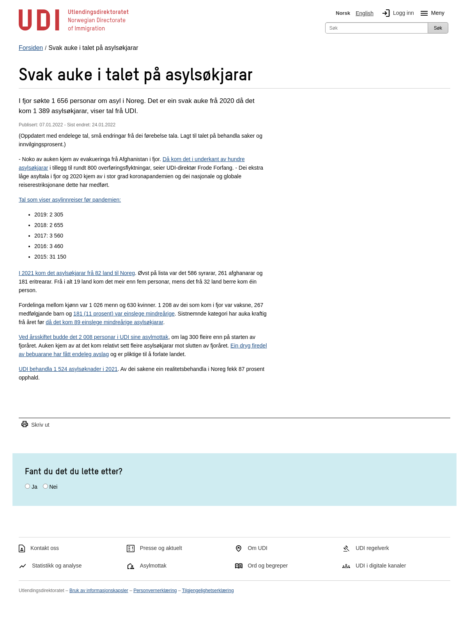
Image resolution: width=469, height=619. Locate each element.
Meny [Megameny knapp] (430, 13)
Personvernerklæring (155, 590)
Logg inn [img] (396, 13)
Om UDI (257, 548)
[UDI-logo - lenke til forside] (74, 31)
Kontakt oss (44, 548)
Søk (438, 28)
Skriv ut (35, 424)
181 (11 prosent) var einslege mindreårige (124, 313)
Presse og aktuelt (161, 548)
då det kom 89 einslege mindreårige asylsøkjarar (104, 322)
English (364, 13)
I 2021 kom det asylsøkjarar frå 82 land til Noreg (77, 273)
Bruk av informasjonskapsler (98, 590)
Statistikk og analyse (57, 565)
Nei (53, 487)
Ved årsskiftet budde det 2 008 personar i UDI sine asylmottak (93, 337)
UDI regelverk (372, 548)
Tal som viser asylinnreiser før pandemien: (70, 200)
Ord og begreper (268, 565)
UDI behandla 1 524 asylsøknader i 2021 (68, 369)
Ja (34, 487)
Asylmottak (153, 565)
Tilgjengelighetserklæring (208, 590)
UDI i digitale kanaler (381, 565)
